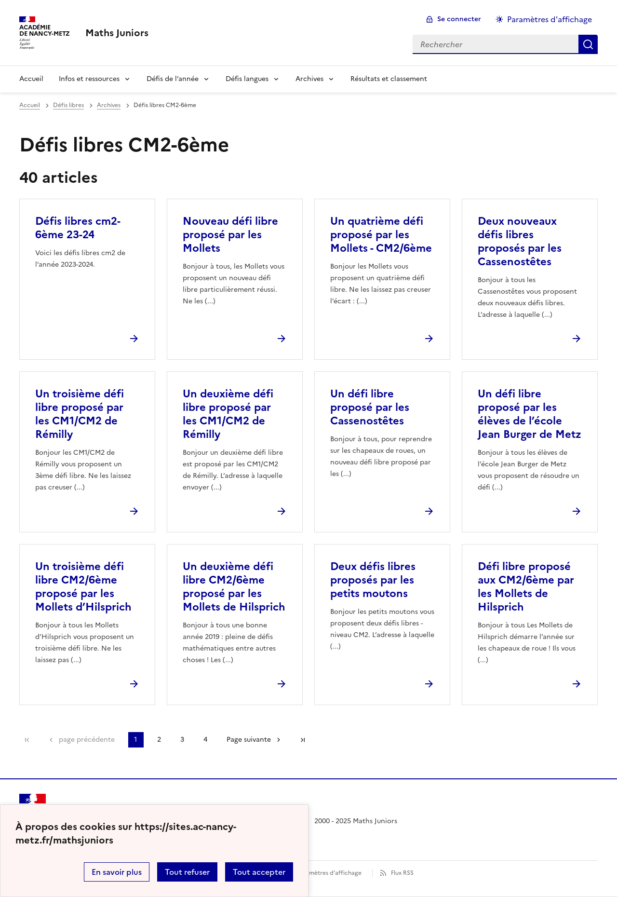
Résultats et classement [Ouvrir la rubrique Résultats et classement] (388, 79)
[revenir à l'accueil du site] (116, 33)
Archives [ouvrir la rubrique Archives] (109, 105)
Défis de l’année (173, 79)
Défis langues (247, 79)
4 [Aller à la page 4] (205, 739)
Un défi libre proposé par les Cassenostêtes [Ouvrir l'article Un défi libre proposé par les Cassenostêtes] (369, 407)
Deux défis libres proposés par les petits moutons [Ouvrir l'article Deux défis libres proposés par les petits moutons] (373, 579)
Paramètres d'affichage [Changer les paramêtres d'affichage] (549, 19)
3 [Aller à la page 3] (182, 739)
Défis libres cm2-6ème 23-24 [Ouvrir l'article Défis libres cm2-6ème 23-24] (78, 228)
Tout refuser (187, 872)
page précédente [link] (87, 739)
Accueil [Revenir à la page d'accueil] (31, 79)
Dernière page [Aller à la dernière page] (302, 740)
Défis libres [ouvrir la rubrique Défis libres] (68, 105)
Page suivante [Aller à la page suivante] (249, 739)
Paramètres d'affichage (329, 873)
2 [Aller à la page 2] (159, 739)
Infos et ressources (89, 79)
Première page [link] (27, 740)
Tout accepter (259, 872)
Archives (309, 79)
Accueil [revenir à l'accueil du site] (29, 105)
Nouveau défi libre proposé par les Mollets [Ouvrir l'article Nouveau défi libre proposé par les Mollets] (230, 234)
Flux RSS (402, 873)
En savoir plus (117, 872)
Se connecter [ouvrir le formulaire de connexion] (459, 19)
